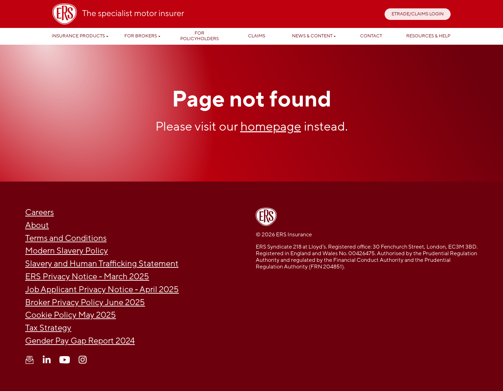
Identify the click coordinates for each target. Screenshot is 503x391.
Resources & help (428, 36)
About (37, 225)
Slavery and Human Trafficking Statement (101, 263)
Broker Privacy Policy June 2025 (85, 302)
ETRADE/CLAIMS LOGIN (418, 14)
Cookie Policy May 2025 (70, 315)
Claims (256, 36)
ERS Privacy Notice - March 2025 (87, 276)
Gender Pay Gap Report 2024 (80, 340)
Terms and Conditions (66, 238)
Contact (371, 36)
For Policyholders (199, 36)
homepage (270, 126)
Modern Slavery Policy (66, 250)
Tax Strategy (48, 328)
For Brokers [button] (140, 36)
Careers (39, 212)
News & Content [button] (312, 36)
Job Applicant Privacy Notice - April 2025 (102, 289)
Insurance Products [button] (78, 36)
